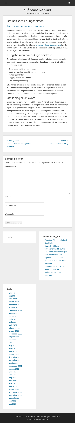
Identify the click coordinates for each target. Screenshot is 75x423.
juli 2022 (12, 340)
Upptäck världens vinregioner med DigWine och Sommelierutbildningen (56, 249)
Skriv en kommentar (37, 26)
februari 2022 (14, 351)
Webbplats (9, 214)
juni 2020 (12, 401)
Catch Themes (42, 419)
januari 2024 (14, 302)
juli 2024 (12, 293)
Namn (8, 196)
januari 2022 (14, 354)
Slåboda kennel (37, 10)
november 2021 (15, 360)
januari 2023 (14, 331)
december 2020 (15, 392)
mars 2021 (13, 383)
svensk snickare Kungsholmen (48, 45)
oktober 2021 (14, 363)
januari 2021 (14, 389)
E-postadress (11, 205)
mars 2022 (13, 348)
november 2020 (15, 395)
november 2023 (15, 305)
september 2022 (15, 334)
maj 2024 (12, 296)
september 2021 (15, 366)
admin (24, 26)
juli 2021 (12, 372)
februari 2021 (14, 386)
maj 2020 (12, 404)
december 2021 (15, 357)
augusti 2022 (14, 337)
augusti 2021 (14, 369)
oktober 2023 (14, 307)
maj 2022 (12, 345)
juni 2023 (12, 319)
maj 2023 (12, 322)
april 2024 (13, 299)
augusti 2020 (14, 398)
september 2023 (15, 310)
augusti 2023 (14, 313)
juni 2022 (12, 343)
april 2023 (13, 325)
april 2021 (13, 381)
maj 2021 (12, 378)
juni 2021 (12, 375)
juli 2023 (12, 316)
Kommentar (10, 167)
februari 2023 (14, 328)
